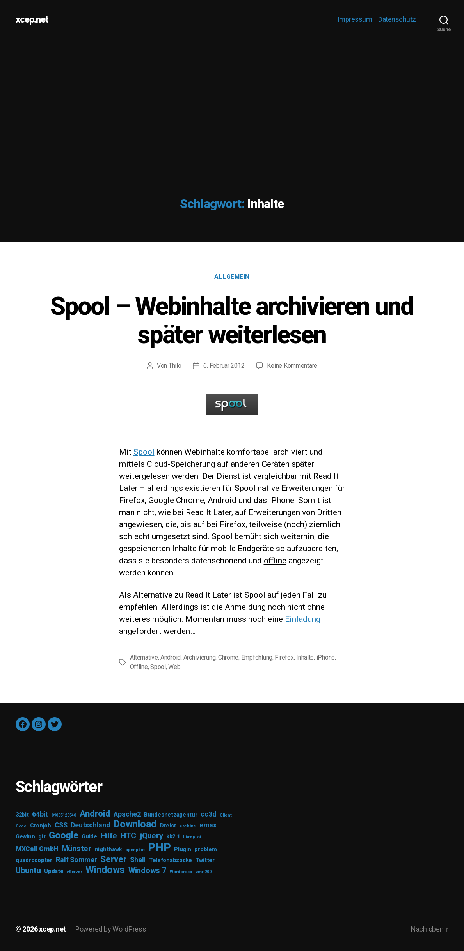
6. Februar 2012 (223, 365)
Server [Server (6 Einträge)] (113, 859)
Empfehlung (256, 657)
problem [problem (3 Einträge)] (205, 849)
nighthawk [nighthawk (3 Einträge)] (108, 849)
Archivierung (199, 657)
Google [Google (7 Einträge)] (63, 835)
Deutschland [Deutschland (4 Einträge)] (90, 825)
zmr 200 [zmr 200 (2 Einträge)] (204, 871)
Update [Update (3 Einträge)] (53, 871)
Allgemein (232, 276)
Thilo (175, 365)
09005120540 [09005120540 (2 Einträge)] (64, 815)
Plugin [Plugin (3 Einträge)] (182, 849)
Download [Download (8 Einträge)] (135, 824)
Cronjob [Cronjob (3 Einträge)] (40, 825)
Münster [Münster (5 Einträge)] (76, 848)
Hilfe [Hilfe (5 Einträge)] (109, 835)
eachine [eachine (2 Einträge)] (188, 826)
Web (174, 666)
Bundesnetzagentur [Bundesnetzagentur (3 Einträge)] (170, 815)
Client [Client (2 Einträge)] (225, 815)
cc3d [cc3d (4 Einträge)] (208, 814)
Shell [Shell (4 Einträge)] (138, 860)
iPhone (325, 657)
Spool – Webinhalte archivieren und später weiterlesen (232, 320)
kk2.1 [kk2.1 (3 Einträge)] (173, 836)
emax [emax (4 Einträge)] (208, 825)
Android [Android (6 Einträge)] (95, 813)
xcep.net (32, 19)
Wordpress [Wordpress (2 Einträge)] (181, 871)
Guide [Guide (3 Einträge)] (89, 836)
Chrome (228, 657)
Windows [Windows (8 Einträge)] (105, 869)
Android (170, 657)
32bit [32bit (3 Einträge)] (22, 815)
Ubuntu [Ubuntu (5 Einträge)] (28, 870)
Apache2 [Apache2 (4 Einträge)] (127, 814)
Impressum (355, 19)
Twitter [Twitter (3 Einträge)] (205, 860)
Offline (139, 666)
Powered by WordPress (110, 929)
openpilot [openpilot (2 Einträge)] (135, 849)
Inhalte (305, 657)
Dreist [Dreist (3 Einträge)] (168, 825)
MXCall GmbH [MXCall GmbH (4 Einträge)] (37, 849)
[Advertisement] (232, 97)
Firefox (284, 657)
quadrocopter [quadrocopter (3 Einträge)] (34, 860)
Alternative (144, 657)
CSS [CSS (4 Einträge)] (61, 825)
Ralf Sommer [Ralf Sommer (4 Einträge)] (76, 860)
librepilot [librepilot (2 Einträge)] (192, 837)
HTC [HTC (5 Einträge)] (128, 835)
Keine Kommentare (292, 365)
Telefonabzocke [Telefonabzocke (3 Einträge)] (170, 860)
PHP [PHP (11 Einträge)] (159, 847)
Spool (144, 452)
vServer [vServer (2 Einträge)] (74, 871)
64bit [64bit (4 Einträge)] (40, 814)
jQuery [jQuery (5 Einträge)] (151, 835)
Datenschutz (397, 19)
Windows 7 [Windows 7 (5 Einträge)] (147, 870)
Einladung (302, 619)
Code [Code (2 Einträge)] (21, 826)
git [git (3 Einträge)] (41, 836)
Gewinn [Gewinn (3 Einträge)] (25, 836)
